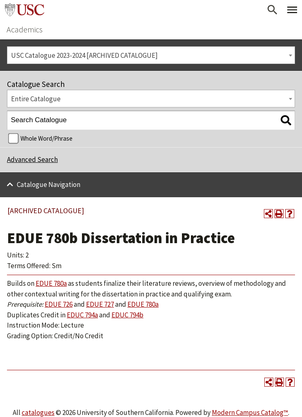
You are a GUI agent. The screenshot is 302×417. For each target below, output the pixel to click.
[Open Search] (272, 10)
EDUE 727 (100, 304)
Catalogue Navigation (48, 184)
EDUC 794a (82, 314)
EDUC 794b (127, 314)
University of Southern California (24, 9)
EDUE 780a (51, 283)
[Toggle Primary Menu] (292, 10)
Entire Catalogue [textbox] (36, 98)
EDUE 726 (59, 304)
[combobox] (151, 55)
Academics (25, 29)
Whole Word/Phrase (46, 138)
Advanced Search (32, 159)
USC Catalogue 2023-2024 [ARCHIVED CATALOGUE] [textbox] (84, 55)
